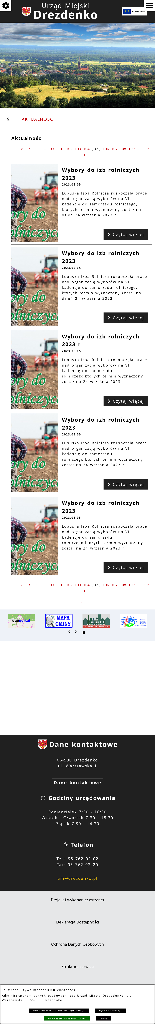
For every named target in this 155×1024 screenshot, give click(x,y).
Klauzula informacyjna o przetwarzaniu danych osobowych (59, 1010)
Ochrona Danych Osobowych (77, 944)
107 (114, 148)
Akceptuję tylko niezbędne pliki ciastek (67, 1018)
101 (61, 148)
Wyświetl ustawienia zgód (110, 1010)
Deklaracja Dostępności (77, 922)
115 (147, 148)
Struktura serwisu (77, 966)
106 (106, 148)
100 (52, 148)
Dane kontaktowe (77, 782)
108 (123, 148)
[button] (69, 632)
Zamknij (103, 1018)
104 (86, 148)
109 (131, 148)
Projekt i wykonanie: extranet (77, 900)
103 (78, 148)
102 (69, 148)
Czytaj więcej (126, 234)
